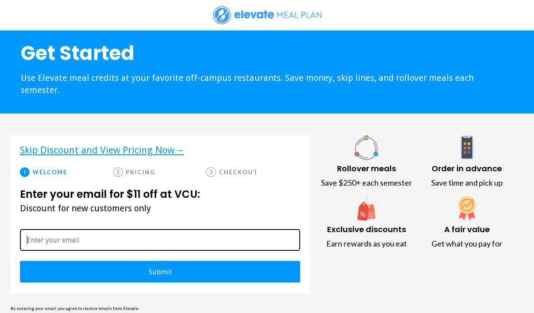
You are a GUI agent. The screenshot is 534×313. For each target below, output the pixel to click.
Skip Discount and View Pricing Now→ (102, 150)
